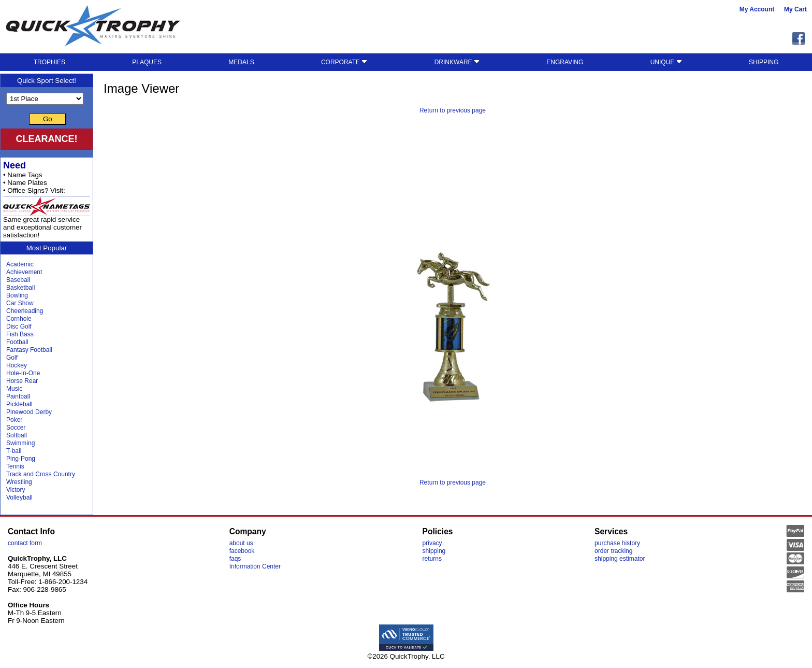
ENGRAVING (564, 62)
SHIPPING (763, 62)
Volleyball (19, 497)
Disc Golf (19, 326)
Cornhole (19, 318)
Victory (15, 489)
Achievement (24, 272)
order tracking (613, 551)
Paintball (18, 396)
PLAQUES (147, 62)
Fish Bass (20, 334)
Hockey (16, 365)
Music (14, 388)
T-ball (13, 450)
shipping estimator (619, 558)
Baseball (18, 279)
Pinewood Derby (29, 412)
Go (47, 119)
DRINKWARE (457, 62)
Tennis (15, 466)
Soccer (15, 427)
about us (241, 543)
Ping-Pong (20, 458)
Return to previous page (452, 110)
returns (432, 558)
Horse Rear (22, 381)
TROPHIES (49, 62)
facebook (242, 551)
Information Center (255, 566)
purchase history (617, 543)
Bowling (17, 295)
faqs (235, 558)
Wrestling (19, 482)
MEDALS (241, 62)
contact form (25, 543)
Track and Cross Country (40, 474)
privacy (432, 543)
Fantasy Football (29, 349)
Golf (12, 357)
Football (17, 342)
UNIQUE (666, 62)
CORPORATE (344, 62)
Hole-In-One (23, 373)
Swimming (20, 443)
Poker (14, 419)
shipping (434, 551)
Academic (20, 264)
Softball (16, 435)
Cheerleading (24, 311)
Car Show (20, 303)
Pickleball (19, 404)
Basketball (20, 287)
